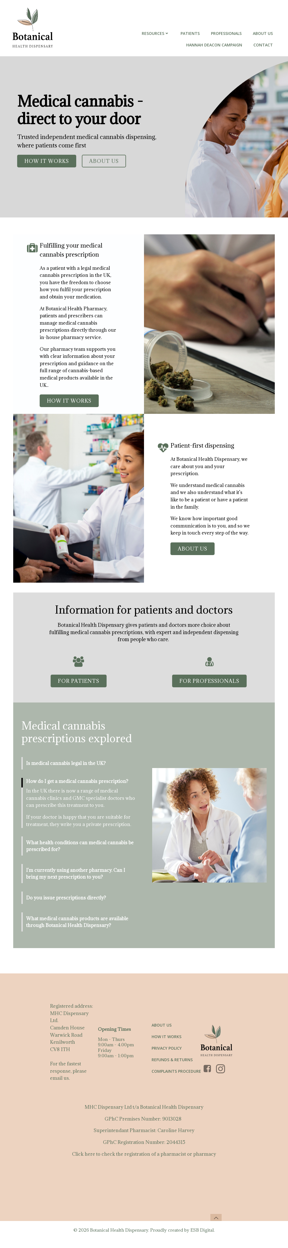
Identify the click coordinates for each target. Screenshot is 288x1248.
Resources (156, 33)
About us (162, 1031)
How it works (167, 1043)
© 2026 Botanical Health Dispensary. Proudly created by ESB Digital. (144, 1239)
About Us (263, 33)
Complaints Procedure (176, 1077)
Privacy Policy (167, 1054)
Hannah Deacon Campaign (215, 45)
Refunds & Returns (172, 1066)
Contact (263, 45)
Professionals (227, 33)
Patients (190, 33)
